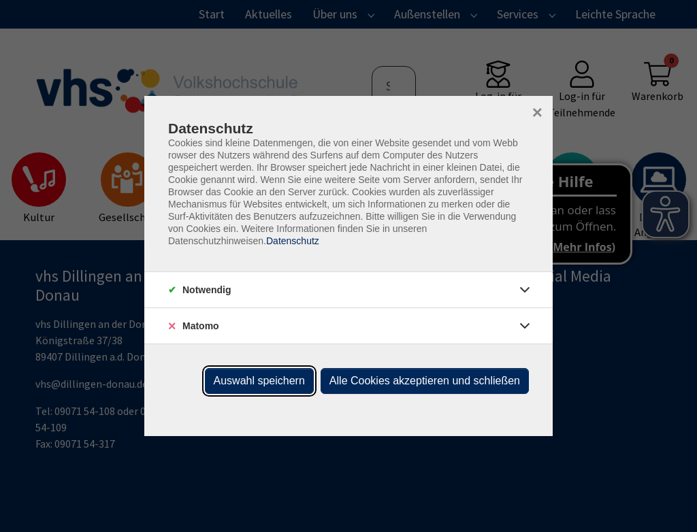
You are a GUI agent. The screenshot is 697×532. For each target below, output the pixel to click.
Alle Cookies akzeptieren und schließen (424, 380)
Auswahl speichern (259, 380)
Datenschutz (292, 240)
